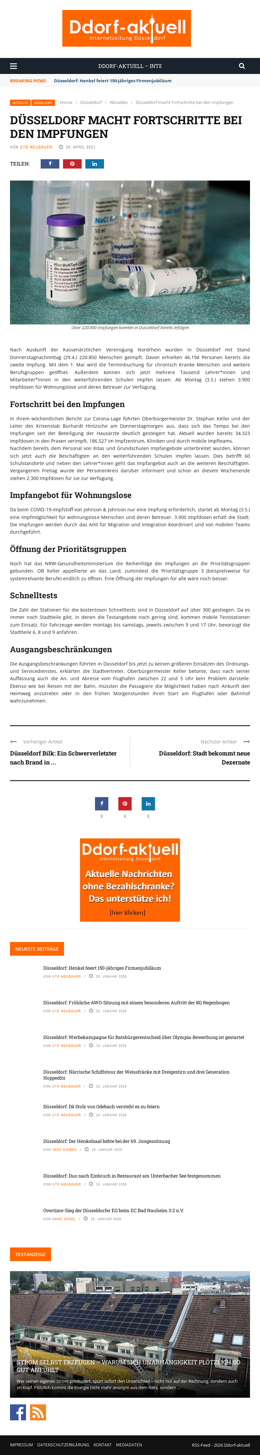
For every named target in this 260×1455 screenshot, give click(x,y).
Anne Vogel (64, 1218)
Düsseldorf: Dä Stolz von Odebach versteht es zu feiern (101, 1106)
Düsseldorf (43, 103)
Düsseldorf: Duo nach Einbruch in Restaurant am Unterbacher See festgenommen (132, 1176)
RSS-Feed (201, 1445)
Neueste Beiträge (37, 949)
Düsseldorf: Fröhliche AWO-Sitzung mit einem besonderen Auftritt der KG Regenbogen (136, 1002)
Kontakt (103, 1445)
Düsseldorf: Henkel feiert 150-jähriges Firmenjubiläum (113, 81)
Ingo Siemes (64, 1149)
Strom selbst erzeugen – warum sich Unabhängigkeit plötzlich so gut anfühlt (128, 1366)
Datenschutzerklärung (63, 1445)
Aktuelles (20, 103)
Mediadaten (129, 1445)
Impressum (21, 1445)
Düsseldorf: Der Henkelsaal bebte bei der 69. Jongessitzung (106, 1141)
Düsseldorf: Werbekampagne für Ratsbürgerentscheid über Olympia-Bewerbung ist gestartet (143, 1037)
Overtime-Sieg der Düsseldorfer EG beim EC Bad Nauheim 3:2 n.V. (113, 1210)
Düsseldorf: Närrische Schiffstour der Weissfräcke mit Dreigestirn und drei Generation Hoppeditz (136, 1075)
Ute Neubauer (36, 147)
